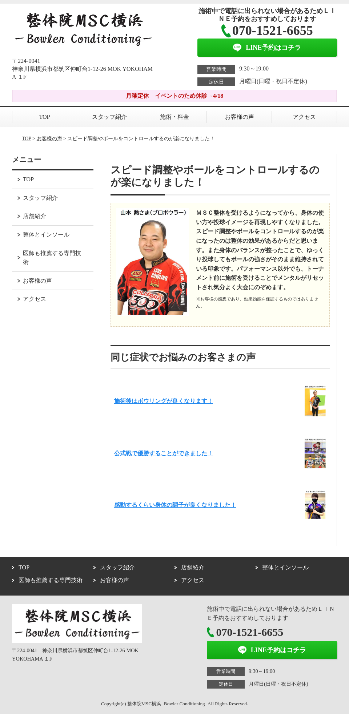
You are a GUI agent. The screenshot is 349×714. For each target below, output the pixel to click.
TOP (44, 117)
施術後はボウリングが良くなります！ (163, 401)
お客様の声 (239, 117)
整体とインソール (46, 234)
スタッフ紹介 (109, 117)
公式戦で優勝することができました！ (163, 453)
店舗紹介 (34, 216)
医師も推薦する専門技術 (52, 258)
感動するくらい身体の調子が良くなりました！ (175, 505)
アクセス (304, 117)
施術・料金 (174, 117)
